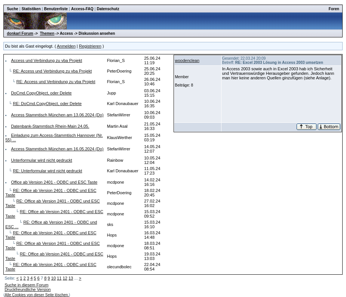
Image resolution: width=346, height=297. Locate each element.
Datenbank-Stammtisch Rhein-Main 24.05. (50, 126)
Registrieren (90, 46)
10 (53, 278)
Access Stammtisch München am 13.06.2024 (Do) (57, 115)
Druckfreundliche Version (28, 289)
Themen (47, 33)
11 (59, 278)
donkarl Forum (20, 33)
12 (65, 278)
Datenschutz (108, 9)
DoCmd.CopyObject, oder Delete (41, 93)
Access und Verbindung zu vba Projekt (46, 60)
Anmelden (66, 46)
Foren (334, 9)
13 (70, 278)
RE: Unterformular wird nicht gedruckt (47, 171)
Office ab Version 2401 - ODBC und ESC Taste (54, 182)
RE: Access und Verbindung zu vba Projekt (52, 71)
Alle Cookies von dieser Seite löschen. (37, 295)
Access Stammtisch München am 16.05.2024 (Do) (57, 149)
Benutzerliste (56, 9)
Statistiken (31, 9)
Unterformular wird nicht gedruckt (41, 160)
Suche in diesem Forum (26, 285)
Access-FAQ (82, 9)
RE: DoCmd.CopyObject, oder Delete (47, 103)
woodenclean (187, 60)
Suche (12, 9)
